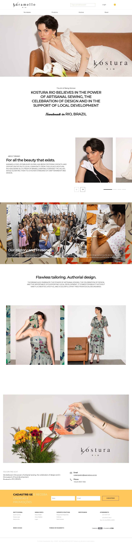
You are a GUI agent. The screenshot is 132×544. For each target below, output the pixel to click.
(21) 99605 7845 (106, 517)
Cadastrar (111, 498)
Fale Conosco (60, 519)
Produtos (55, 12)
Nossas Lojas (16, 517)
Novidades (27, 12)
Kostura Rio (16, 519)
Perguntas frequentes (62, 514)
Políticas (59, 517)
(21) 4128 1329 (106, 514)
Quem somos (17, 514)
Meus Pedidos (38, 517)
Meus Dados (38, 514)
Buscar (93, 5)
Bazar (106, 12)
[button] (82, 189)
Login (36, 519)
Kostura (81, 12)
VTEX (112, 528)
